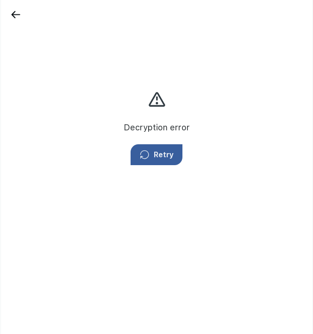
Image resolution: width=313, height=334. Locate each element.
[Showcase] (20, 40)
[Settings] (20, 165)
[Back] (56, 14)
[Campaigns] (20, 71)
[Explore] (20, 134)
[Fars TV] (20, 103)
